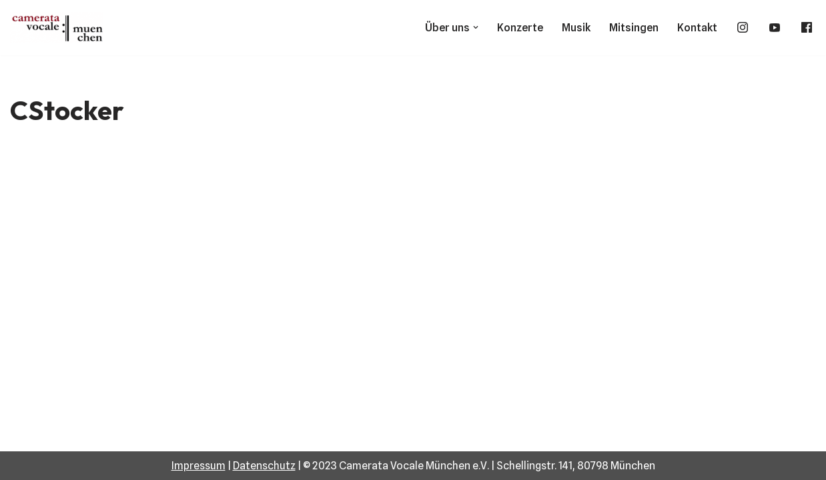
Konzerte (520, 27)
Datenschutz (264, 465)
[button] (475, 27)
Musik (576, 27)
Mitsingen (634, 27)
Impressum (198, 465)
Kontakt (697, 27)
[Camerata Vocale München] (60, 27)
